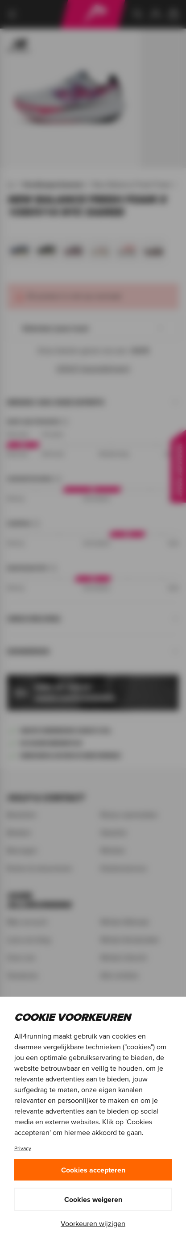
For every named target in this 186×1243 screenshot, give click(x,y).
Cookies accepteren (93, 1170)
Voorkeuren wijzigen (93, 1223)
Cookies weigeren (93, 1199)
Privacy (22, 1148)
